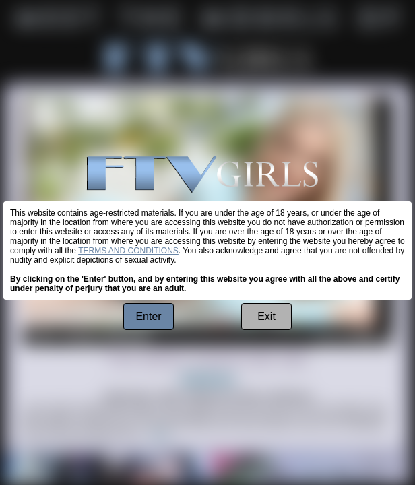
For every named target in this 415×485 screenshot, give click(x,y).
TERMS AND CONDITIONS (128, 250)
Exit (266, 316)
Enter (148, 316)
